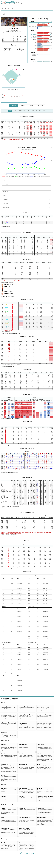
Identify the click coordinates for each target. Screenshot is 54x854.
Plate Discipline (27, 369)
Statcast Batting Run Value (27, 336)
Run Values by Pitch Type (27, 299)
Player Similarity (7, 52)
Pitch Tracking (27, 213)
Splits (31, 105)
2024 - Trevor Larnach (8, 284)
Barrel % (2, 492)
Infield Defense (7, 49)
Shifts (20, 48)
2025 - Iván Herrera (7, 289)
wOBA (2, 486)
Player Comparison (7, 50)
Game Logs (40, 105)
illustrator (7, 47)
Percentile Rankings (27, 394)
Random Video (20, 47)
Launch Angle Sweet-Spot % (6, 491)
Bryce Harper (13, 28)
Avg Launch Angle (4, 494)
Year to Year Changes (27, 477)
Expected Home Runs (27, 421)
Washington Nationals (15, 32)
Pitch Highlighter (7, 48)
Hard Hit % (3, 489)
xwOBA (2, 488)
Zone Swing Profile (20, 50)
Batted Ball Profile (27, 232)
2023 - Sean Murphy (8, 291)
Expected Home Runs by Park (27, 448)
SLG (1, 484)
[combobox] (27, 9)
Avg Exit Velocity (4, 490)
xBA (1, 483)
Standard (23, 105)
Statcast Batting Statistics (27, 116)
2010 (5, 32)
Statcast (14, 105)
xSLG (2, 485)
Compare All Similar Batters (8, 296)
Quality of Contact (27, 259)
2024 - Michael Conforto (9, 286)
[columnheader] (3, 120)
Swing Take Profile (20, 49)
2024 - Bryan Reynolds (8, 293)
